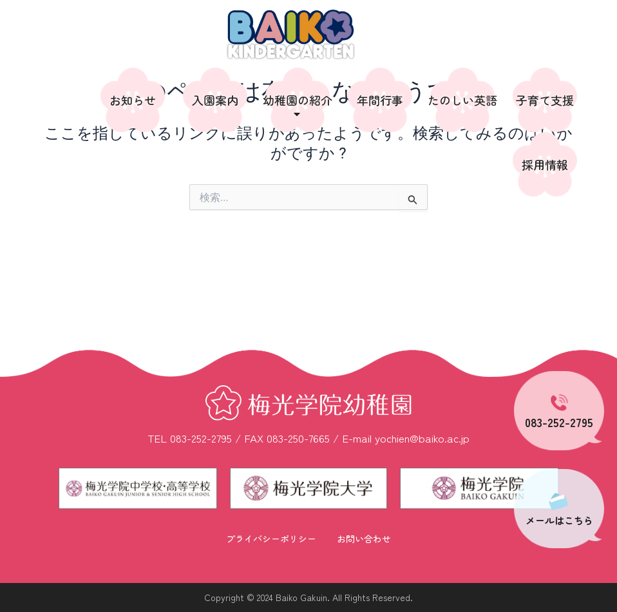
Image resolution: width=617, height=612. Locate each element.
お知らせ (132, 99)
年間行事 (380, 99)
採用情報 (545, 164)
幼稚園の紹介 (297, 105)
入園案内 (215, 99)
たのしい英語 (462, 99)
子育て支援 (545, 99)
